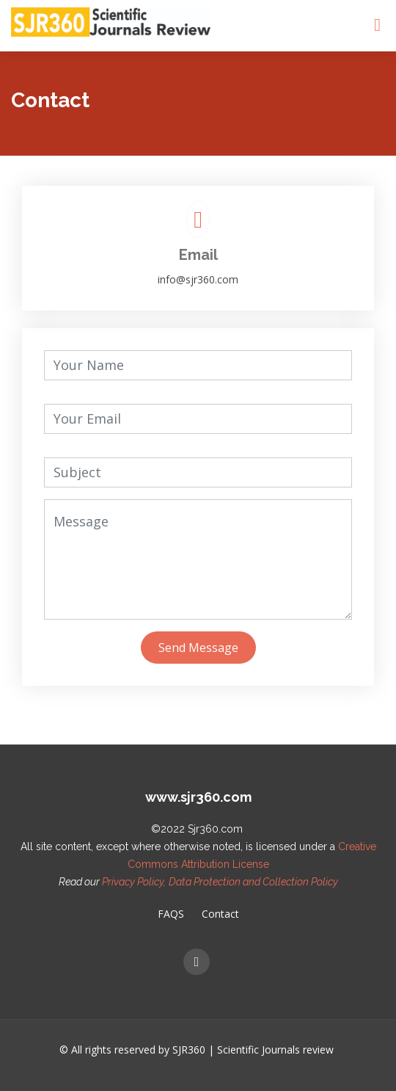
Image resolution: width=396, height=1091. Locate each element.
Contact (220, 914)
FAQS (171, 914)
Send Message (198, 647)
